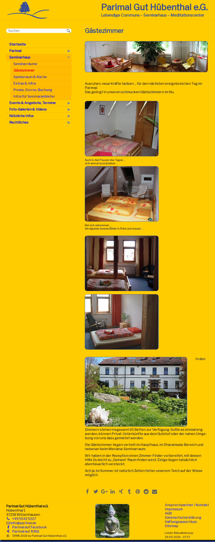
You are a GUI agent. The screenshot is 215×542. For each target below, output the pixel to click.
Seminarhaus (19, 57)
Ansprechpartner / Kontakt (187, 505)
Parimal (15, 51)
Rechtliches (18, 122)
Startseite (17, 44)
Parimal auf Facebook (28, 527)
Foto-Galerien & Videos (28, 109)
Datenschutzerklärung (183, 518)
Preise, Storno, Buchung (32, 90)
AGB (168, 513)
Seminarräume (25, 64)
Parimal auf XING (24, 531)
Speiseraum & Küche (30, 77)
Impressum (174, 509)
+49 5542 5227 (23, 519)
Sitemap (171, 526)
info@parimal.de (23, 523)
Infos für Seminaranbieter (34, 96)
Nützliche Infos (21, 116)
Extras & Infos (24, 83)
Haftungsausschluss (181, 522)
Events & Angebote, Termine (32, 103)
